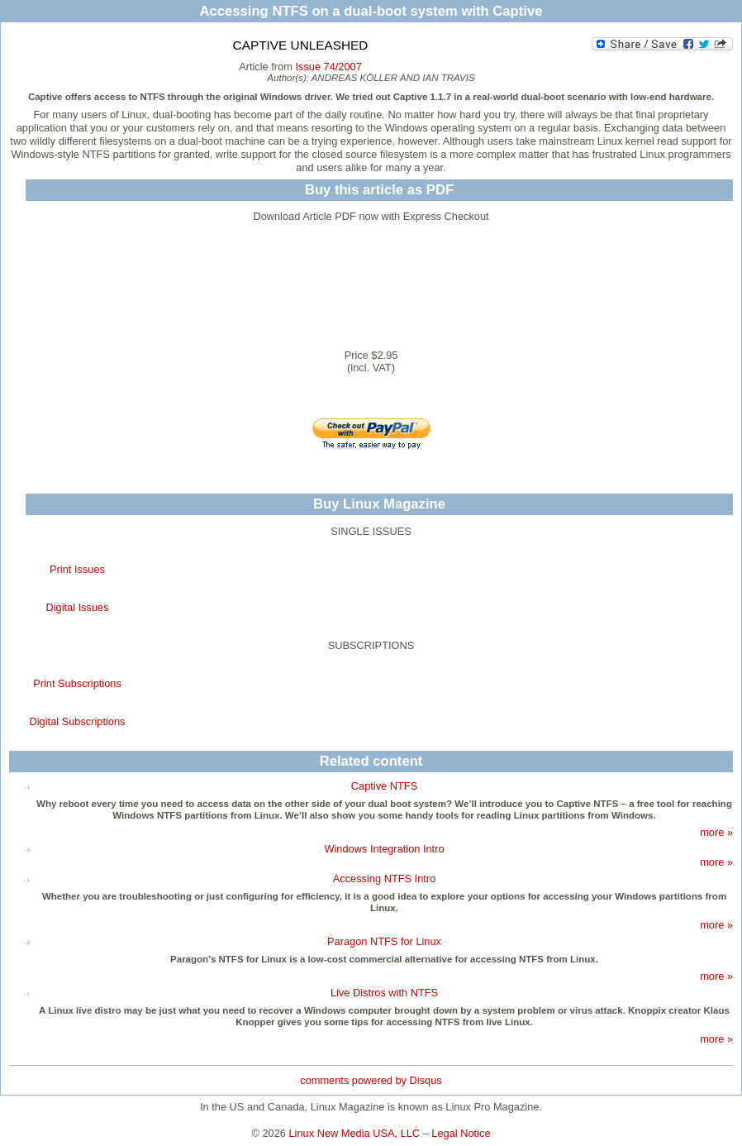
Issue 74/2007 (328, 66)
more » (716, 832)
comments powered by (370, 1080)
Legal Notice (460, 1133)
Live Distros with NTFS (384, 992)
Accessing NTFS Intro (384, 878)
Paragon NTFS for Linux (384, 941)
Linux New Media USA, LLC (355, 1133)
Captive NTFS (384, 786)
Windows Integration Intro (384, 849)
